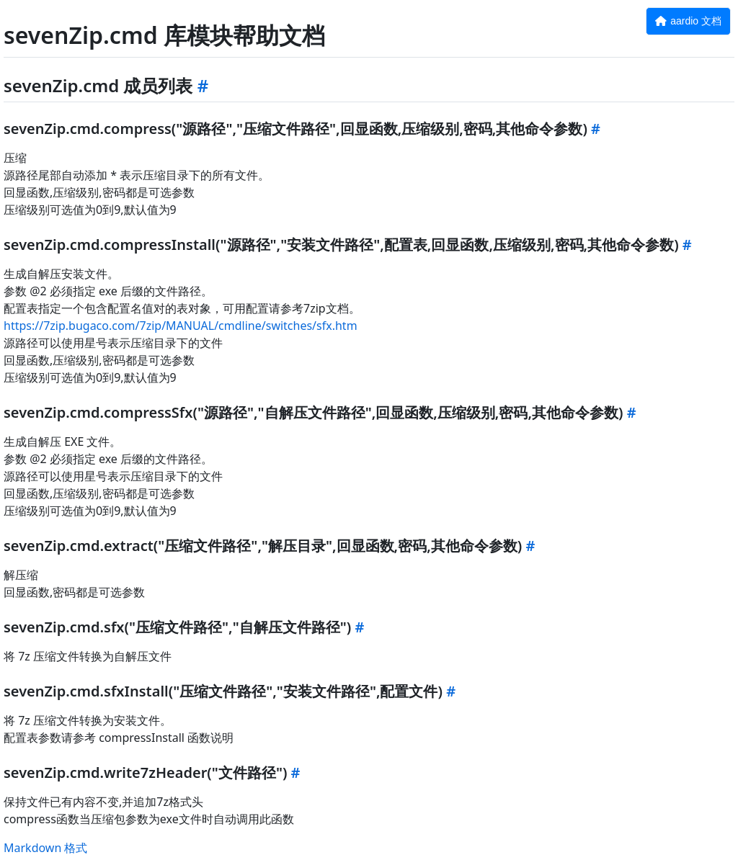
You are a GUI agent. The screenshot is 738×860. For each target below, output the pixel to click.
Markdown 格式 (45, 848)
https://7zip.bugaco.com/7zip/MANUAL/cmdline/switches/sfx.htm (180, 325)
